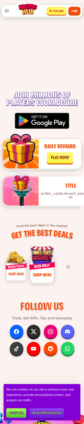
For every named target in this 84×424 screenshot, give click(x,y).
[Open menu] (7, 11)
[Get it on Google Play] (42, 121)
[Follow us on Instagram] (50, 332)
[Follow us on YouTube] (33, 349)
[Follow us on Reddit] (50, 349)
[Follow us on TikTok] (16, 349)
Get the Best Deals (42, 235)
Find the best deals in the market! (42, 225)
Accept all (16, 413)
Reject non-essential (46, 413)
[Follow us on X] (33, 332)
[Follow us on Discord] (67, 332)
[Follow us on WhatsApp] (67, 349)
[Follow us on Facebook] (16, 332)
